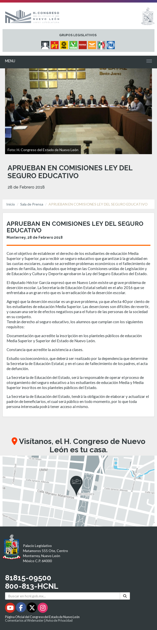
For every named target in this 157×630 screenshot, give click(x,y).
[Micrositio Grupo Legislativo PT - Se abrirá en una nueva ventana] (55, 44)
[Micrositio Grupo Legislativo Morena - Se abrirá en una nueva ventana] (83, 44)
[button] (78, 491)
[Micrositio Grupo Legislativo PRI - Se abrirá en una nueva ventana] (102, 44)
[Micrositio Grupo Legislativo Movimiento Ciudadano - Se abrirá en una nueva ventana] (92, 44)
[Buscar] (125, 596)
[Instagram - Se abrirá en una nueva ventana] (43, 608)
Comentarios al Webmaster (24, 620)
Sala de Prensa (31, 204)
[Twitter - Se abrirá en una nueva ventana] (32, 608)
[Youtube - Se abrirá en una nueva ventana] (10, 608)
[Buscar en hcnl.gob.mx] (62, 596)
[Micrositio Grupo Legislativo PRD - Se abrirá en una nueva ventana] (64, 44)
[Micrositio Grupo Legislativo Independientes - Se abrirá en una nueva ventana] (46, 44)
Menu (10, 61)
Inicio (10, 204)
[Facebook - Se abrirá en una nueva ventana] (21, 608)
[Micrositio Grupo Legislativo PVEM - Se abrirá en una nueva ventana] (74, 44)
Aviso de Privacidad (59, 620)
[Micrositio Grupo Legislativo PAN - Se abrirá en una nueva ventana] (111, 44)
